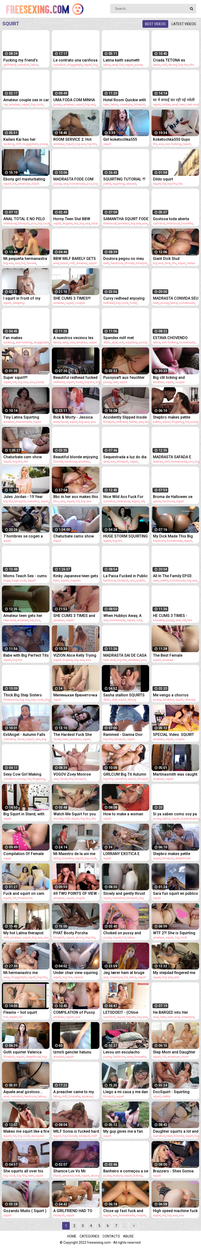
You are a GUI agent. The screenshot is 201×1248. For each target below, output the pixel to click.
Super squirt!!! (15, 377)
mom (185, 1056)
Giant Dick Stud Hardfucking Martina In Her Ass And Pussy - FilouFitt (173, 258)
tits (192, 65)
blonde (129, 263)
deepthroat (182, 858)
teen (106, 104)
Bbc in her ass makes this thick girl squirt (75, 496)
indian (166, 104)
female (31, 263)
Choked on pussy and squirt (122, 933)
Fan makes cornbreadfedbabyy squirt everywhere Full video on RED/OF (26, 338)
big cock (37, 104)
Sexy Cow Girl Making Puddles (22, 774)
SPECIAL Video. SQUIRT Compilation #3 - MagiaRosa (173, 734)
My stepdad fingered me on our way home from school (174, 972)
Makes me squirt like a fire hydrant (26, 1131)
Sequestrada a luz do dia (125, 457)
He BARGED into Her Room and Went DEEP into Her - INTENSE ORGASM (176, 1012)
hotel (133, 303)
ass (161, 144)
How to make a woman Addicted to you (123, 814)
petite (107, 183)
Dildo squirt (163, 179)
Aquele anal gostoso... (23, 1092)
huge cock (19, 580)
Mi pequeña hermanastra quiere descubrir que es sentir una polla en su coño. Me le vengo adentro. (25, 258)
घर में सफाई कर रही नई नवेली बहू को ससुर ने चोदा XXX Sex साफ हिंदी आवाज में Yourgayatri (174, 100)
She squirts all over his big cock (23, 1171)
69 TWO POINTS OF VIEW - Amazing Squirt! (76, 893)
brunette (187, 223)
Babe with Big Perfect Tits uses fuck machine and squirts (26, 655)
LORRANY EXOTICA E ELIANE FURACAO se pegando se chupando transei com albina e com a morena (125, 853)
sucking (8, 144)
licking (137, 1175)
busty (79, 382)
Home (71, 1236)
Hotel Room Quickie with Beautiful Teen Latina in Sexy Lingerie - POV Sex (124, 100)
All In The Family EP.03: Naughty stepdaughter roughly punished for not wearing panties (174, 576)
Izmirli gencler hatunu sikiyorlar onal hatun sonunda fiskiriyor (72, 1052)
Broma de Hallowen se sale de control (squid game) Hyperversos (172, 496)
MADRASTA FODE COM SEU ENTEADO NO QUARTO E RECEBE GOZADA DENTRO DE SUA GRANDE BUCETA (75, 179)
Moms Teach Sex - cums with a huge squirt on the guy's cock (25, 576)
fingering (178, 422)
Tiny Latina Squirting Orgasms (21, 417)
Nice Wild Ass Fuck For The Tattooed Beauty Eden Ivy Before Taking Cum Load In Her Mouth (126, 496)
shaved (131, 183)
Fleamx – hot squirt (20, 1012)
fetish (133, 422)
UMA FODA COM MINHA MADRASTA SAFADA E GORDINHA (74, 100)
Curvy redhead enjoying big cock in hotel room (124, 298)
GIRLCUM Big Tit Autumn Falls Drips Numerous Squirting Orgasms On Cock (124, 774)
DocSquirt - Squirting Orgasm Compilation (171, 1092)
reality (166, 1096)
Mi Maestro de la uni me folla (74, 853)
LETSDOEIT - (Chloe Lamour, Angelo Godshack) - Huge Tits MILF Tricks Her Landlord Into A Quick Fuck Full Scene (125, 1012)
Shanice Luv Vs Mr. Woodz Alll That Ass (70, 1171)
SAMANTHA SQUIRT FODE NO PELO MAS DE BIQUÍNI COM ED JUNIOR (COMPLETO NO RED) (125, 219)
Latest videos (184, 24)
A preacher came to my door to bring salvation (73, 1092)
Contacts (111, 1236)
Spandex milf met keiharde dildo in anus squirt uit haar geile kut (123, 338)
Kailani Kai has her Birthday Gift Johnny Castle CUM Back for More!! (21, 139)
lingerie (68, 223)
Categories (89, 1236)
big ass (90, 104)
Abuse (128, 1236)
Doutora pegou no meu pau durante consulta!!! (123, 258)
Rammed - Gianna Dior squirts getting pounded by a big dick (124, 734)
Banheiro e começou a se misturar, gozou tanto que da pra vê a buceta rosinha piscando (126, 1171)
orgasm (75, 580)
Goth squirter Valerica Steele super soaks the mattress (23, 1052)
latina (34, 65)
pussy (139, 65)
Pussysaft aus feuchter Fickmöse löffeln (124, 377)
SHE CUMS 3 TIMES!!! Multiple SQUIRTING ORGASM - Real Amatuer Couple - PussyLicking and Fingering (74, 298)
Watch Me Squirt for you (74, 814)
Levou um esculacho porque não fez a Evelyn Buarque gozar (124, 1052)
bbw (95, 223)
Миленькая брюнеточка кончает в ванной (75, 695)
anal (115, 65)
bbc (56, 501)
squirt (88, 65)
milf (164, 65)
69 (142, 501)
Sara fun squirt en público (175, 893)
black (35, 183)
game (157, 501)
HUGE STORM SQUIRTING (125, 536)
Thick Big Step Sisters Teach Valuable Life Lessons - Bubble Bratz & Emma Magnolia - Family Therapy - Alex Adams (25, 695)
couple (80, 303)
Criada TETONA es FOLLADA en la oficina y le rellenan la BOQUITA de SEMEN (176, 60)
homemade (77, 183)
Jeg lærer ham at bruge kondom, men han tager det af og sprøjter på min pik (125, 972)
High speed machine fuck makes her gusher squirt (175, 1211)
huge (6, 580)
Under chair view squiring (75, 972)
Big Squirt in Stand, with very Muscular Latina (23, 814)
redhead (109, 303)
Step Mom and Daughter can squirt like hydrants (174, 1052)
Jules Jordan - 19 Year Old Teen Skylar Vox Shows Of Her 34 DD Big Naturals (24, 496)
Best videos (155, 24)
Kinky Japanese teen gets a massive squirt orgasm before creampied (75, 576)
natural (78, 977)
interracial (10, 223)
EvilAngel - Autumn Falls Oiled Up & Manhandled (24, 734)
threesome (10, 699)
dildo (106, 342)
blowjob (139, 104)
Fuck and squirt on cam (23, 893)
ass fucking (173, 144)
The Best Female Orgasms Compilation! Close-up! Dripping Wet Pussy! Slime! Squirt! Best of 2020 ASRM (175, 655)
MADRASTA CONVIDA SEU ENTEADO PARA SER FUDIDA (175, 298)
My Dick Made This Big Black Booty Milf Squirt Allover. (173, 536)
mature (118, 1175)
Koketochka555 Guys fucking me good (171, 139)
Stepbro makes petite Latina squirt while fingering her (171, 417)
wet (115, 382)
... (124, 1226)
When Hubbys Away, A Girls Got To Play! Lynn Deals (122, 615)
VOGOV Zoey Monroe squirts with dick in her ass (72, 774)
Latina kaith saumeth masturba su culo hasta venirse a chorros (124, 60)
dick (168, 263)
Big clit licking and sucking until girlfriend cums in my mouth (172, 377)
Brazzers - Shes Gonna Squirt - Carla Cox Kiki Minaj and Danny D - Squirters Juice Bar (173, 1171)
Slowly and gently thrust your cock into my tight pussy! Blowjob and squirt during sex (125, 893)
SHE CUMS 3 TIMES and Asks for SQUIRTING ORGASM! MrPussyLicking (76, 615)
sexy (65, 342)
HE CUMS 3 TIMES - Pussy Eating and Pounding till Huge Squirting (170, 615)
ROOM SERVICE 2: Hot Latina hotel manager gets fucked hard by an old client (73, 139)
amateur (14, 104)
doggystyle (74, 65)
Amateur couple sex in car (26, 100)
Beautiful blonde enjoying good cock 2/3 (75, 457)
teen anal (193, 104)
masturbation (190, 818)
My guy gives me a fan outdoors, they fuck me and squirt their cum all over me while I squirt (123, 1131)
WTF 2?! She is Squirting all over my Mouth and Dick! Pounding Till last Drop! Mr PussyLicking (174, 933)
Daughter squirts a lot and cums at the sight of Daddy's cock (175, 1131)
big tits (183, 65)
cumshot (23, 65)
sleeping (19, 303)
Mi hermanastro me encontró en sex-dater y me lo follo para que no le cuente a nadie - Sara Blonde (25, 972)
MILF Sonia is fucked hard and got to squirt (76, 1131)
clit (184, 620)
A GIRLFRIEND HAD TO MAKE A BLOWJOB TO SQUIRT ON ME (72, 1211)
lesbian (158, 461)
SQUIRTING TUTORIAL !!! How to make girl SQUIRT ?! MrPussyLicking (125, 179)
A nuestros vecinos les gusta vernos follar (73, 338)
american (24, 183)
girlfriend (9, 65)
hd (14, 183)
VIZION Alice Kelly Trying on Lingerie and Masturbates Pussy (74, 655)
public (140, 580)
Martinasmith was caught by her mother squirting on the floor (175, 774)
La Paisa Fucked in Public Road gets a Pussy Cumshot (125, 576)
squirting (119, 183)
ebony (172, 65)
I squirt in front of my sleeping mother (21, 298)
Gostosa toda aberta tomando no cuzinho (171, 219)
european (37, 1136)
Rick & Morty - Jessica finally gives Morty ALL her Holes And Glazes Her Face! (75, 417)
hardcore (117, 263)
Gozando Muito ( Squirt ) (24, 1211)
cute (139, 620)
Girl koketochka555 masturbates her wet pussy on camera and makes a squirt (122, 139)
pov (89, 183)
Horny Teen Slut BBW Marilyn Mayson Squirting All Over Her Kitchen (75, 219)
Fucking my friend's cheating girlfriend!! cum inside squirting (24, 60)
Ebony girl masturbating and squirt (24, 179)
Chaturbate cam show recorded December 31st (25, 457)
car (5, 104)
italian (191, 263)
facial (64, 422)
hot (121, 65)
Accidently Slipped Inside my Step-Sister (125, 417)
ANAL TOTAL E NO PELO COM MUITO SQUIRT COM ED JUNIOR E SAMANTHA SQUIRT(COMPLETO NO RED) (26, 219)
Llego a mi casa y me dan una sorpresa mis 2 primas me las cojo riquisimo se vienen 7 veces (125, 1092)
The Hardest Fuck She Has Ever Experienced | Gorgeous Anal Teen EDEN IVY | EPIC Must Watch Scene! (73, 734)
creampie (126, 104)
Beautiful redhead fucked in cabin (75, 377)
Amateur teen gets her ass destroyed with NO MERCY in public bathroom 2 (23, 615)
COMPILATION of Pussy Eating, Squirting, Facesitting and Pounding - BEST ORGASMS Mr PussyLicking (75, 1012)
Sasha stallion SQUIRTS (124, 695)
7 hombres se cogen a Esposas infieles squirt (23, 536)
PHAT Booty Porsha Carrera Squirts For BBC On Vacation (74, 933)
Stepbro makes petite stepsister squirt (171, 853)
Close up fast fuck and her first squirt (123, 1211)
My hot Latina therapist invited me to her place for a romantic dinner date (26, 933)
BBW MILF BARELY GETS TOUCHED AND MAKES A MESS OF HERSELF (75, 258)
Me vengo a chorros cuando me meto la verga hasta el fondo (175, 695)
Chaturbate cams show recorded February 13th (73, 536)
